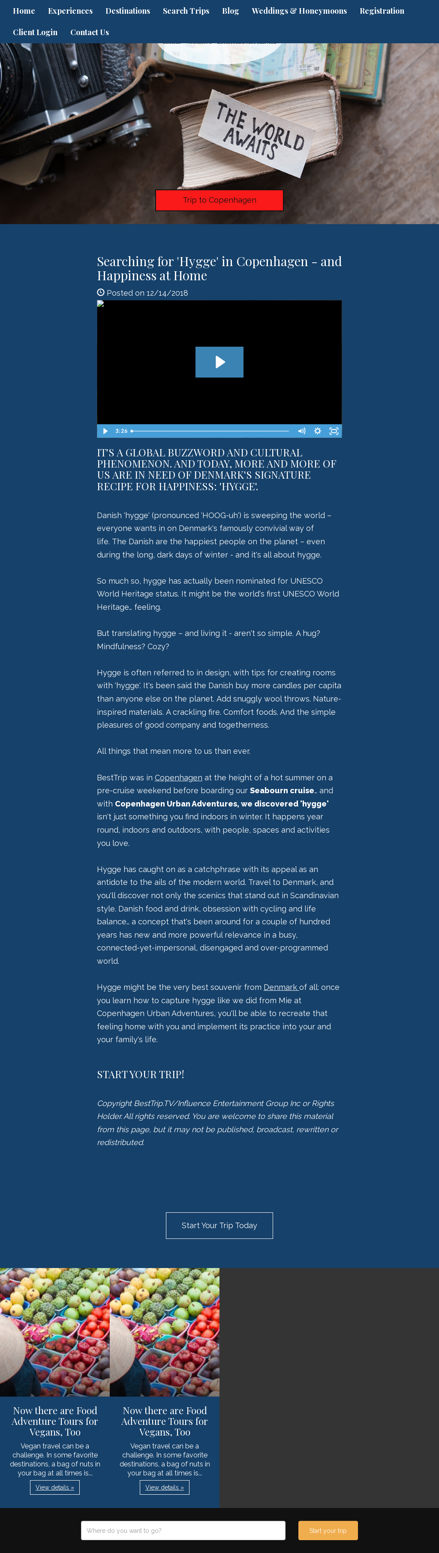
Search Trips (186, 11)
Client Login (35, 32)
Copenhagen (178, 777)
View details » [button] (55, 1487)
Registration (382, 11)
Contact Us (89, 32)
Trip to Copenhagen (219, 199)
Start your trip (328, 1530)
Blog (230, 11)
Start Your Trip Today (219, 1225)
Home (24, 11)
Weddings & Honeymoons (299, 11)
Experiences (70, 11)
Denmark (281, 987)
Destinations (127, 11)
